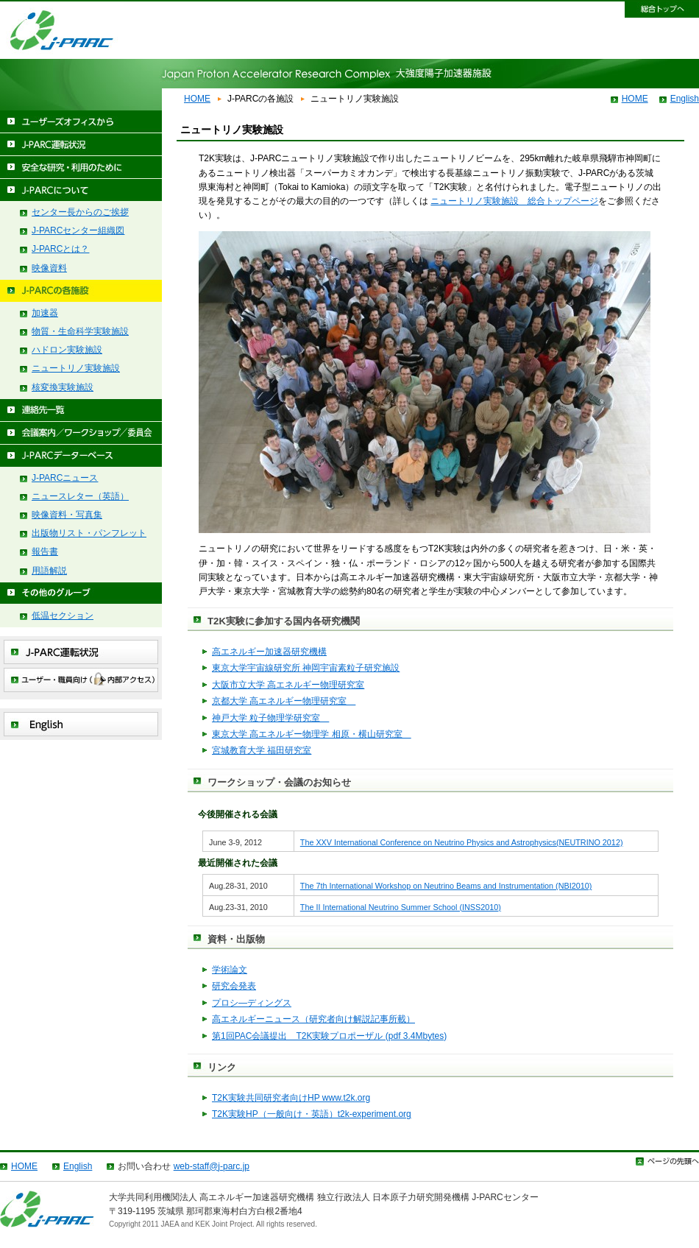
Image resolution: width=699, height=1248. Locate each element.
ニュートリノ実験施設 (76, 368)
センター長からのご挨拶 (80, 212)
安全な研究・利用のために (81, 167)
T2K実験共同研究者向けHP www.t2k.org (291, 1098)
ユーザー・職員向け (81, 680)
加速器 (45, 313)
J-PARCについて (81, 190)
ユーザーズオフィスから (81, 121)
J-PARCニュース (65, 478)
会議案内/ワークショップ (81, 433)
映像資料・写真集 (67, 515)
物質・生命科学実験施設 (80, 331)
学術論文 (229, 970)
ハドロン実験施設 (67, 350)
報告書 (45, 551)
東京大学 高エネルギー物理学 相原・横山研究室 (311, 734)
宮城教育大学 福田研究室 (261, 750)
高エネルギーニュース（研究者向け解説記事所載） (313, 1019)
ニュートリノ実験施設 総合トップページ (514, 201)
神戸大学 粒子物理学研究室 (270, 718)
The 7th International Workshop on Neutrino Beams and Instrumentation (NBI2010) (446, 885)
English (684, 99)
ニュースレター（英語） (80, 496)
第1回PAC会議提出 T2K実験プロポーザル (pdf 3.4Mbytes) (329, 1036)
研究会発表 (234, 986)
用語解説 (49, 570)
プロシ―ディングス (251, 1003)
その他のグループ (81, 593)
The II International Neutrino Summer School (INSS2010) (400, 907)
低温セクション (62, 615)
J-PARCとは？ (60, 249)
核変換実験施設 (62, 387)
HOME (197, 99)
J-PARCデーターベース (81, 456)
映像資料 (49, 268)
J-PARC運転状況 (81, 144)
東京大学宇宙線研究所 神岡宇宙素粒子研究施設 (306, 668)
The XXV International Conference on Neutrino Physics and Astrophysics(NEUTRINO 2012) (461, 842)
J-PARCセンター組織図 (78, 230)
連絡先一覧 (81, 410)
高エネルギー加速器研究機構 (269, 651)
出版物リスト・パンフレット (89, 533)
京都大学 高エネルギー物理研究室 (283, 701)
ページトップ (667, 1161)
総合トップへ (662, 9)
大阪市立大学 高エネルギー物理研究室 (288, 685)
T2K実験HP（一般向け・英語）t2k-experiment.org (311, 1114)
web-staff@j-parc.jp (211, 1166)
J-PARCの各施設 (81, 291)
